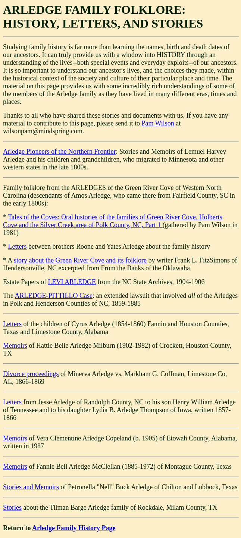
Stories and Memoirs (31, 487)
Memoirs (15, 345)
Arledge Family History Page (73, 528)
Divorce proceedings (31, 374)
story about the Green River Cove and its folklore (80, 260)
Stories (12, 507)
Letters (17, 246)
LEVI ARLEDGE (72, 282)
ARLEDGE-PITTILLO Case (54, 295)
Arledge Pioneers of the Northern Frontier (59, 151)
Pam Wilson (157, 123)
